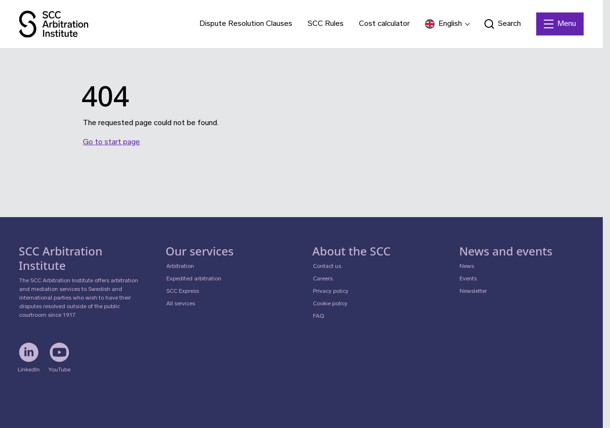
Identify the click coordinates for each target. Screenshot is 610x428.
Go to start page (111, 142)
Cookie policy (330, 304)
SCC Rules (326, 24)
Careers (323, 279)
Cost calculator (384, 24)
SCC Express (182, 291)
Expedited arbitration (193, 279)
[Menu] (560, 23)
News (467, 266)
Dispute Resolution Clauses (245, 24)
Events (468, 279)
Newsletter (473, 291)
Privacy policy (330, 291)
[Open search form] (502, 24)
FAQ (318, 316)
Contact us (327, 266)
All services (180, 304)
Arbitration (180, 266)
